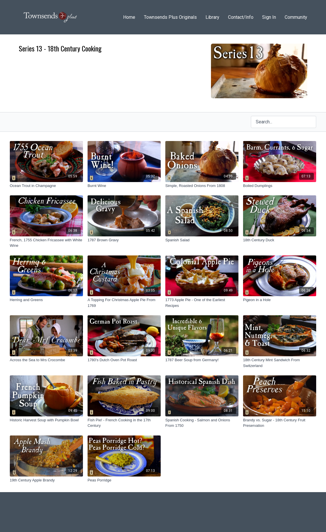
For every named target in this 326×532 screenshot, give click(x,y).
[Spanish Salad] (201, 240)
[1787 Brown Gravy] (124, 240)
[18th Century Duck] (279, 240)
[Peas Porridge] (124, 480)
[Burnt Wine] (124, 186)
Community (296, 17)
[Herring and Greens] (46, 300)
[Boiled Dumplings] (279, 186)
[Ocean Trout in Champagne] (46, 186)
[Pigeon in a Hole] (279, 300)
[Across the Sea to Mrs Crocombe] (46, 360)
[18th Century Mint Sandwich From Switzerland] (279, 362)
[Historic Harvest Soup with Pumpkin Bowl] (46, 420)
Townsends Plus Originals (170, 17)
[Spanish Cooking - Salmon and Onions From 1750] (201, 423)
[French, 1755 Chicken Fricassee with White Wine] (46, 243)
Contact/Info (240, 17)
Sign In (269, 17)
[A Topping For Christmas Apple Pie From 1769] (124, 302)
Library (212, 17)
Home (129, 17)
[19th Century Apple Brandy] (46, 480)
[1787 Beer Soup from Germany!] (201, 360)
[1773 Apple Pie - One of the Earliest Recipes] (201, 302)
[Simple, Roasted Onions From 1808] (201, 186)
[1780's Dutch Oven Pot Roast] (124, 360)
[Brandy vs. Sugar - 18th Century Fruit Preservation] (279, 423)
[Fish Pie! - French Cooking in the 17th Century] (124, 423)
